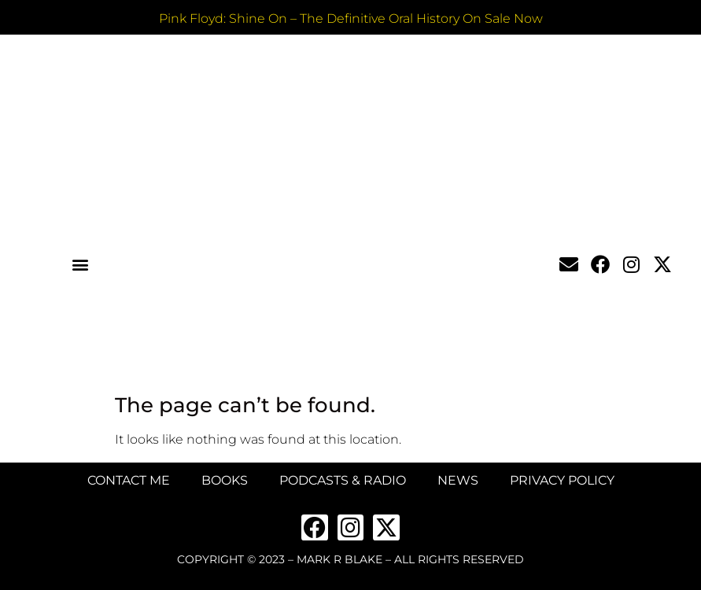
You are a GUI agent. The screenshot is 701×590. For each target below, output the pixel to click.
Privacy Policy (562, 480)
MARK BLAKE (348, 283)
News (457, 480)
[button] (81, 264)
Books (224, 480)
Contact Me (128, 480)
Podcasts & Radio (342, 480)
